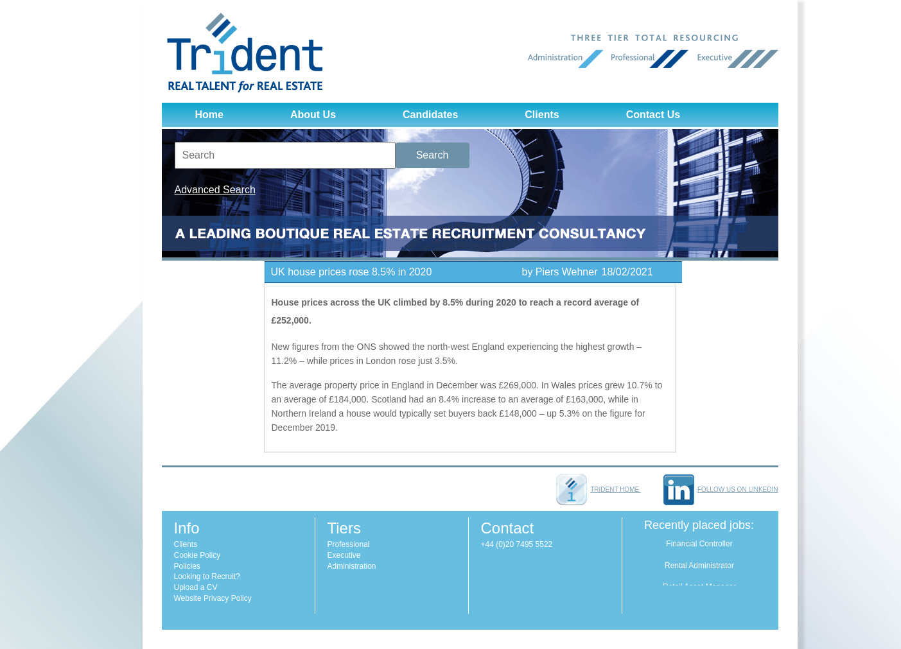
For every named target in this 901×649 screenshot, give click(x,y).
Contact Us (653, 114)
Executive (344, 555)
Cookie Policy (197, 555)
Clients (542, 114)
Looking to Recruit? (207, 576)
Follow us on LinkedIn (720, 489)
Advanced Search (215, 189)
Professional (349, 544)
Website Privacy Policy (213, 598)
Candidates (430, 114)
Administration (352, 566)
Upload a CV (196, 587)
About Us (313, 114)
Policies (187, 566)
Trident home (598, 489)
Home (209, 114)
